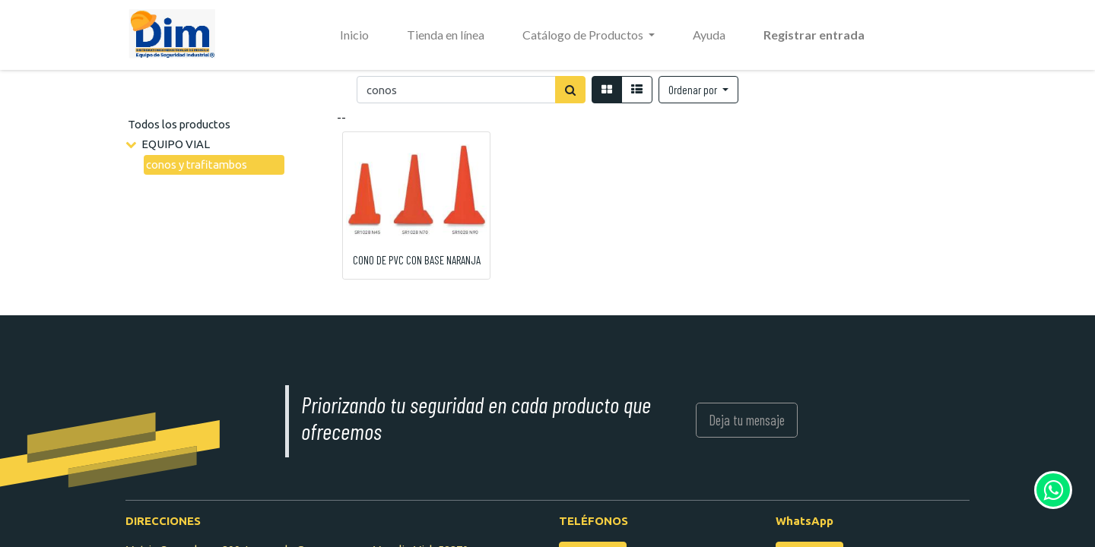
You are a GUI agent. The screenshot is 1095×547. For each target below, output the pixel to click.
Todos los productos (179, 124)
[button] (698, 89)
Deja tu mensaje (747, 419)
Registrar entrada (814, 34)
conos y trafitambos (196, 164)
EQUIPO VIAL (175, 144)
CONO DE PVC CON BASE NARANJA (417, 260)
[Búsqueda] (570, 89)
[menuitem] (354, 35)
